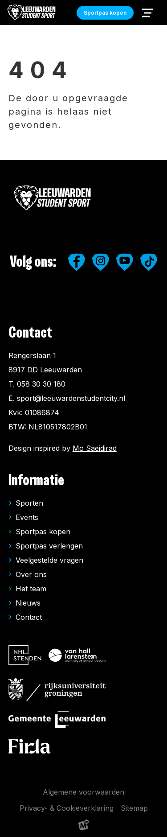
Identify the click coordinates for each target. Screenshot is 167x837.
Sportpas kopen (43, 531)
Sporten (29, 503)
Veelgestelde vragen (49, 560)
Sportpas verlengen (49, 545)
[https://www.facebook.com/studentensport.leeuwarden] (77, 262)
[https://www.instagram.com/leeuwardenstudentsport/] (101, 262)
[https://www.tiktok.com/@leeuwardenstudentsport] (149, 262)
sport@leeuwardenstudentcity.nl (71, 398)
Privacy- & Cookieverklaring (67, 808)
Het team (31, 588)
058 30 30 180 (41, 383)
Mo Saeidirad (95, 448)
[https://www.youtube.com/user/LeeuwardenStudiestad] (125, 262)
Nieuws (28, 602)
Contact (29, 617)
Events (27, 517)
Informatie (36, 480)
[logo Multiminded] (84, 826)
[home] (32, 12)
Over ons (31, 574)
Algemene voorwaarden (83, 792)
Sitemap (134, 808)
